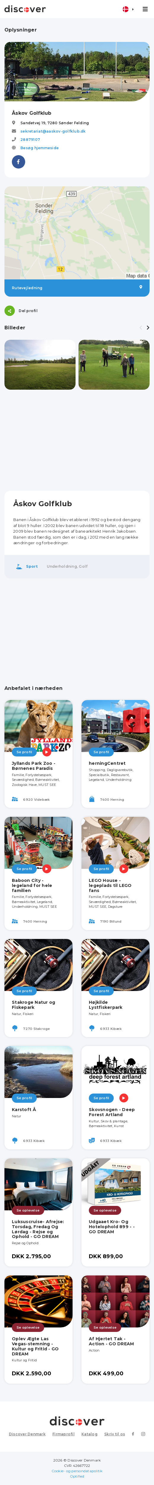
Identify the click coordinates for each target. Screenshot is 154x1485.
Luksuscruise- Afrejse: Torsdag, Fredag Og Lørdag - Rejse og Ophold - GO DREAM (38, 1229)
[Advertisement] (77, 440)
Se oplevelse (28, 1210)
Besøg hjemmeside (39, 148)
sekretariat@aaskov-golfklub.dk (53, 131)
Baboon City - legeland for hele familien (32, 885)
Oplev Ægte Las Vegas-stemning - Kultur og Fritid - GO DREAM (35, 1346)
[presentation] (140, 327)
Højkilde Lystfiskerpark (106, 1005)
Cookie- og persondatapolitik (77, 1471)
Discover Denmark (27, 1434)
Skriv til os (114, 1434)
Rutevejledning (77, 287)
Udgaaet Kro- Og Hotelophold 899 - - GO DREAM (112, 1226)
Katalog (89, 1434)
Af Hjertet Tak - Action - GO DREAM (111, 1341)
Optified (77, 1476)
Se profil (24, 752)
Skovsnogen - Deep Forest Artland (112, 1112)
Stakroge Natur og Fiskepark (33, 1005)
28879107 (30, 139)
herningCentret (107, 763)
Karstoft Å (24, 1109)
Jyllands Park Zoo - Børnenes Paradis (33, 766)
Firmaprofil (63, 1434)
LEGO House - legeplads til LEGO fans (110, 885)
